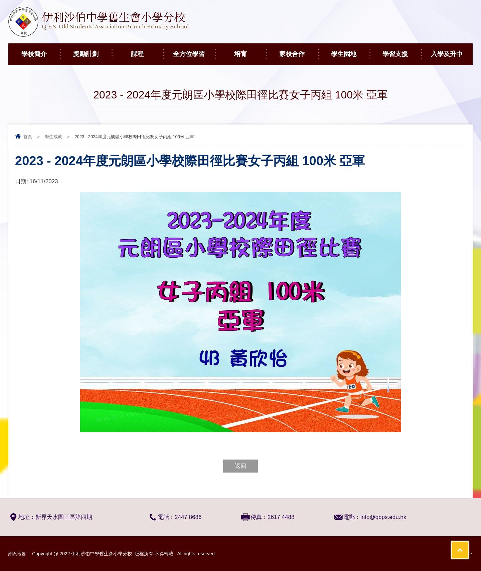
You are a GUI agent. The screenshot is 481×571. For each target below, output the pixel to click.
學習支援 (401, 50)
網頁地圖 (17, 553)
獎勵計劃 (92, 50)
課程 (147, 50)
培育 (250, 50)
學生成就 (53, 136)
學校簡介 (40, 50)
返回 (240, 466)
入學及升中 (452, 50)
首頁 (27, 136)
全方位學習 (194, 50)
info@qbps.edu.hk (383, 517)
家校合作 (298, 50)
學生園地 (350, 50)
